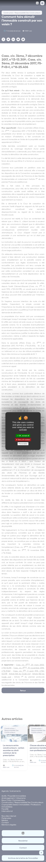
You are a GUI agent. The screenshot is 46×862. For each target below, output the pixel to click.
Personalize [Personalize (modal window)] (23, 444)
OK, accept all (23, 435)
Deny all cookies (23, 439)
